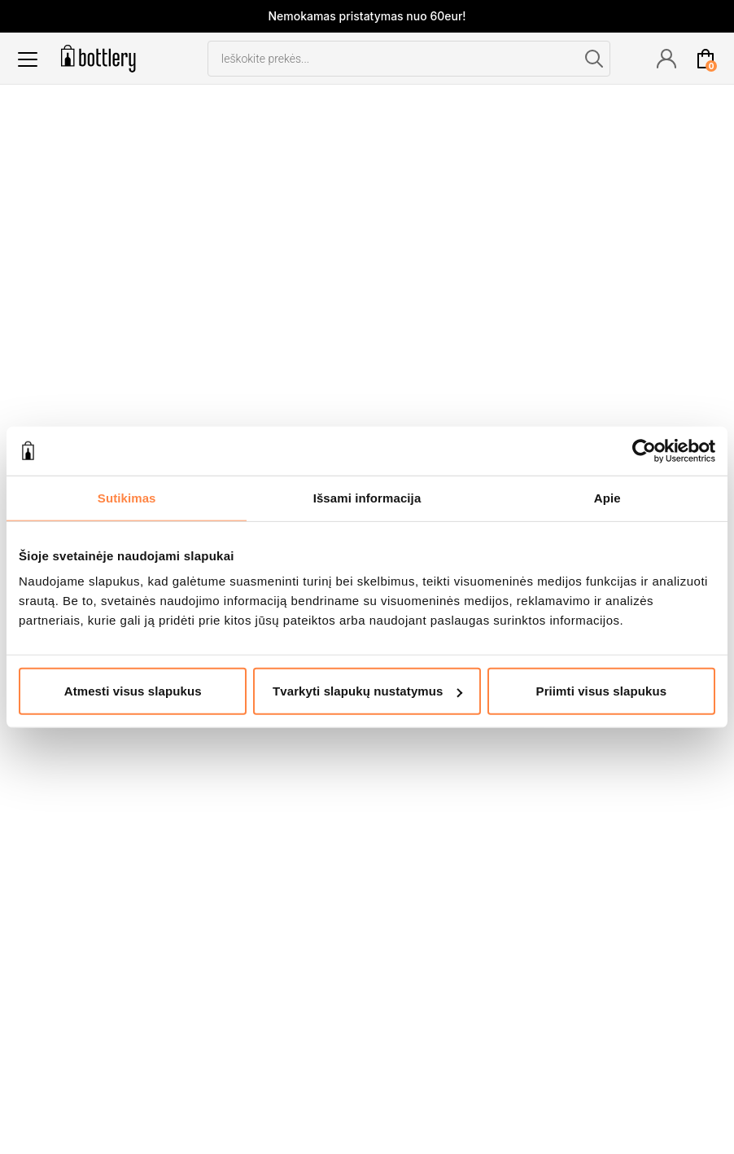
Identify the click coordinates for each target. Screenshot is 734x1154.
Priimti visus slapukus (601, 691)
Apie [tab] (607, 497)
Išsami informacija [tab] (367, 497)
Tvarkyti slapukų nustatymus (367, 691)
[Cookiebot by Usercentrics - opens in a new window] (644, 450)
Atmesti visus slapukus (133, 691)
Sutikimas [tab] (127, 497)
